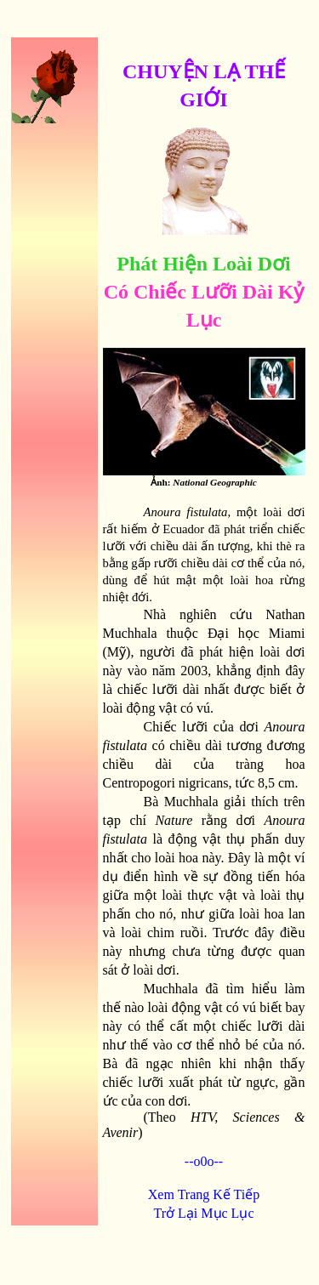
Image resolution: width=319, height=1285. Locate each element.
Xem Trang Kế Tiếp (203, 1194)
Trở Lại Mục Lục (204, 1213)
